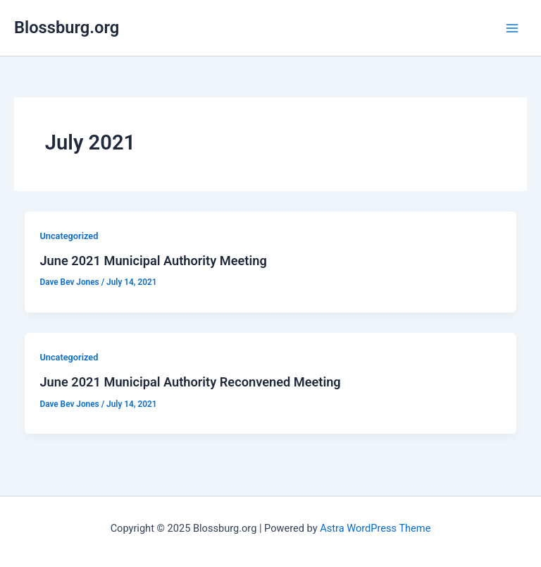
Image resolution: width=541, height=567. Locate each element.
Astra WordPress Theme (375, 528)
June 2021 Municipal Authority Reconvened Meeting (189, 381)
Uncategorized (68, 236)
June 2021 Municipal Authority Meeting (152, 260)
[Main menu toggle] (512, 28)
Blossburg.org (66, 27)
